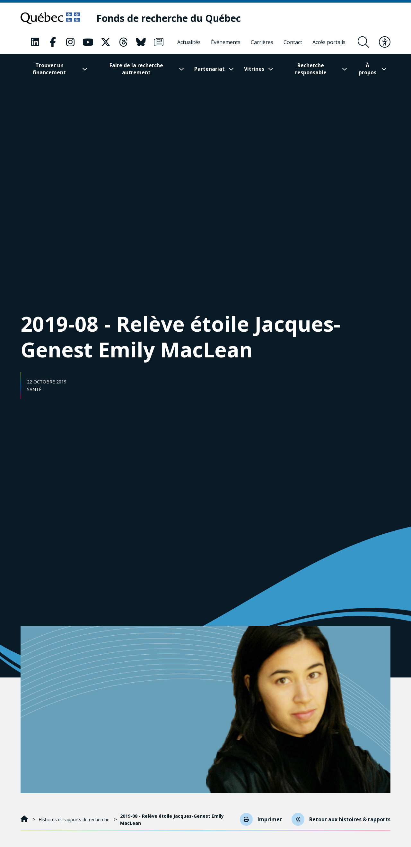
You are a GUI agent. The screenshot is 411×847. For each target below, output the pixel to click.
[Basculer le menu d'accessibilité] (384, 42)
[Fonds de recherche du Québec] (168, 18)
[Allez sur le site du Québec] (50, 18)
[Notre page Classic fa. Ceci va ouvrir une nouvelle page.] (35, 42)
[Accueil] (25, 819)
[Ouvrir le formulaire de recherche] (363, 42)
